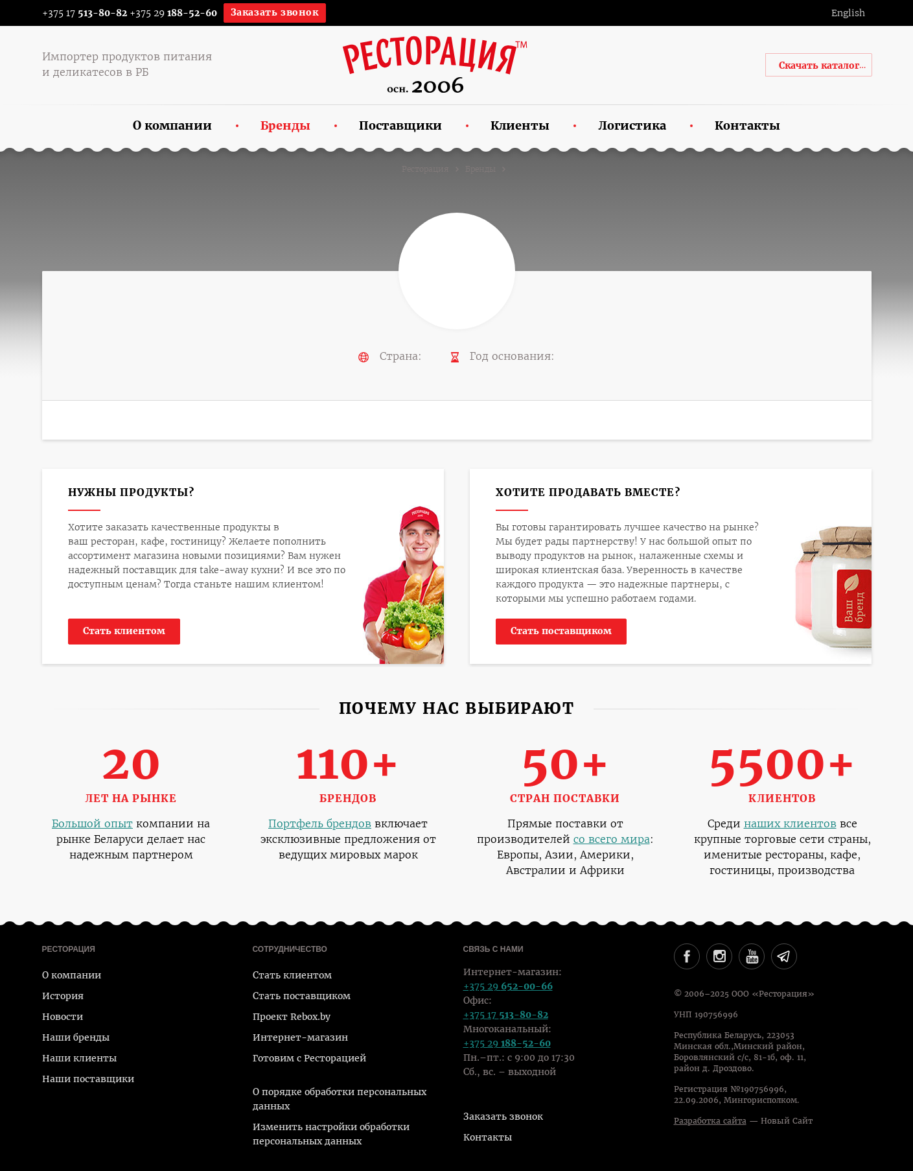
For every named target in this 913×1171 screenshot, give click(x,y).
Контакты (487, 1137)
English (848, 13)
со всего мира (611, 839)
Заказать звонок (275, 12)
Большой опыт (92, 824)
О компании (71, 975)
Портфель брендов (319, 824)
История (63, 996)
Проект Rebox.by (291, 1017)
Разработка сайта (710, 1121)
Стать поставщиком (561, 631)
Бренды (480, 169)
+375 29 (173, 13)
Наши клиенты (79, 1058)
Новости (62, 1017)
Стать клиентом (124, 631)
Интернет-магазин (300, 1037)
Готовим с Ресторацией (309, 1058)
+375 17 (76, 13)
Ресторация (425, 169)
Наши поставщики (88, 1079)
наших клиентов (790, 824)
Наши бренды (76, 1037)
